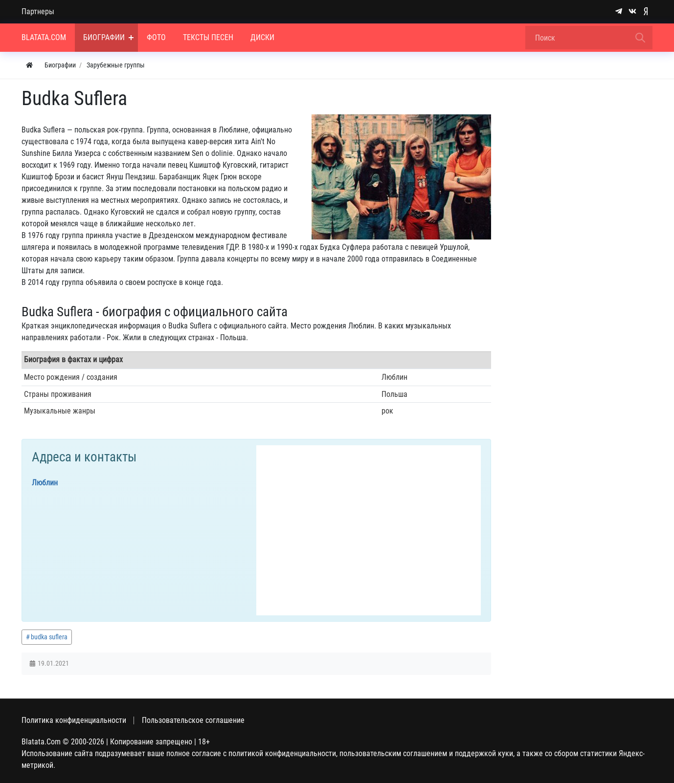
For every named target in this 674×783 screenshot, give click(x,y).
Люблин (45, 482)
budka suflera (49, 637)
